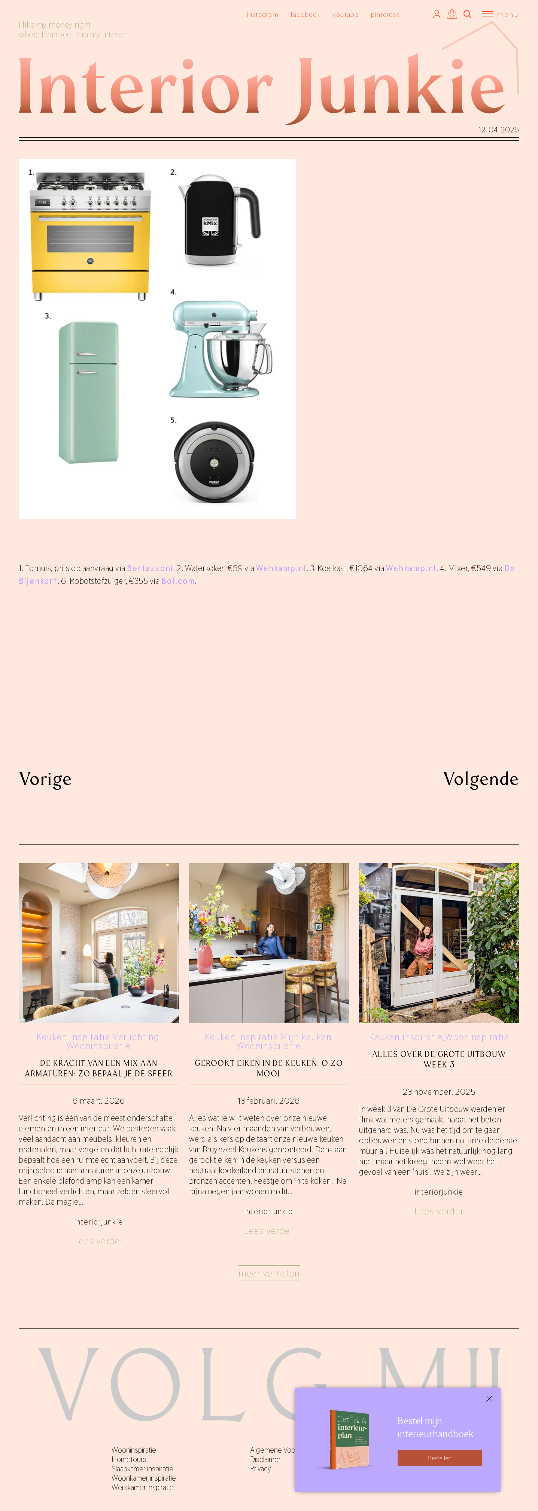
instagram (263, 14)
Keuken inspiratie (73, 1037)
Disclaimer (265, 1459)
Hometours (129, 1459)
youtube (346, 14)
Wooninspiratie (99, 1046)
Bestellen (440, 1457)
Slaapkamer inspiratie (142, 1469)
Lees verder (99, 1241)
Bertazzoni (150, 568)
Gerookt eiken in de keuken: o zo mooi (269, 1068)
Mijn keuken (306, 1037)
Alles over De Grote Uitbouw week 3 (439, 1059)
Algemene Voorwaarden (286, 1450)
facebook (306, 14)
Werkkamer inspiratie (143, 1487)
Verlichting (136, 1037)
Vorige (45, 778)
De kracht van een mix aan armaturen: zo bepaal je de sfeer (99, 1068)
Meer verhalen (269, 1273)
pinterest (385, 14)
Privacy (260, 1469)
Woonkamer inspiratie (144, 1478)
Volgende (481, 778)
